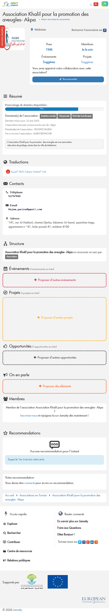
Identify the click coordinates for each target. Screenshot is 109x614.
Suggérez (49, 62)
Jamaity (17, 610)
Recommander (68, 79)
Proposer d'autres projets (54, 317)
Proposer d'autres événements (54, 280)
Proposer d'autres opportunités (54, 357)
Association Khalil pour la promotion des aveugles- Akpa (52, 497)
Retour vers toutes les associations (54, 19)
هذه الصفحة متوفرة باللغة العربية (26, 171)
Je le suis (87, 49)
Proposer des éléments (54, 386)
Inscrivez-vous (28, 415)
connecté (29, 483)
